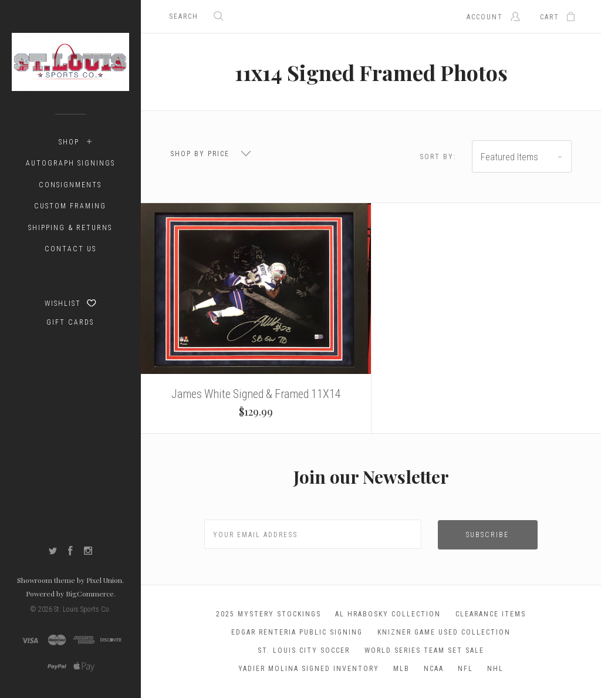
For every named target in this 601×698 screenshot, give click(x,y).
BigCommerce (90, 593)
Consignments (70, 185)
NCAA (434, 669)
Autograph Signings (70, 163)
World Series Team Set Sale (424, 650)
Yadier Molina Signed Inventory (308, 669)
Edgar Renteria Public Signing (297, 632)
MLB (401, 669)
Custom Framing (70, 206)
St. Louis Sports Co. (82, 609)
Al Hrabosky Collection (388, 614)
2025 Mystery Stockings (268, 614)
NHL (495, 669)
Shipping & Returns (70, 228)
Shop (69, 142)
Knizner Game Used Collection (444, 632)
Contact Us (70, 249)
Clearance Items (490, 614)
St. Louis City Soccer (304, 650)
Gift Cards (70, 322)
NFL (465, 669)
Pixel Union (104, 580)
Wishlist (70, 303)
